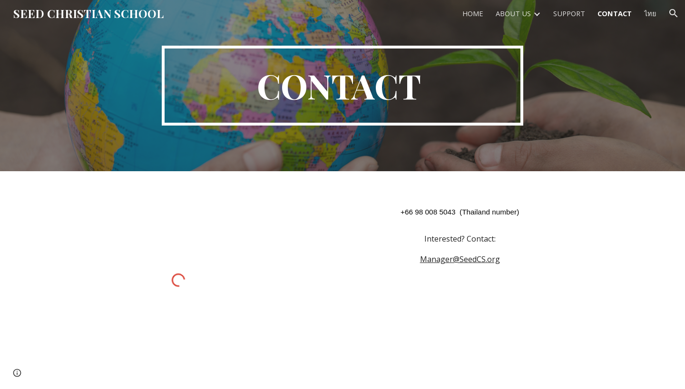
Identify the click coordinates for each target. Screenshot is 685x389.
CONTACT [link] (614, 13)
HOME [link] (472, 13)
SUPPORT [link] (569, 13)
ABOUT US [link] (513, 13)
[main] (342, 86)
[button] (673, 13)
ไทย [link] (650, 13)
